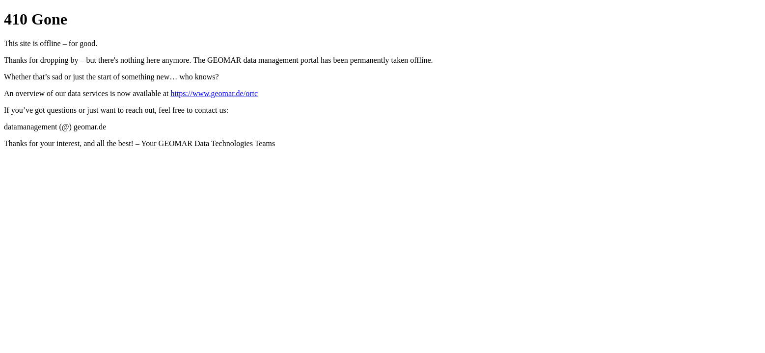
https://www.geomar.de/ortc (214, 93)
